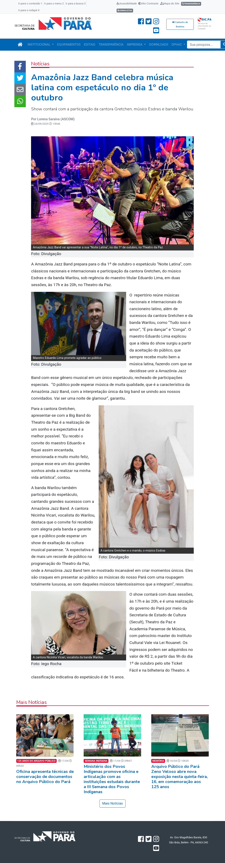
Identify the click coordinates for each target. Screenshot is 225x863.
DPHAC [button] (177, 44)
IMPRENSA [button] (135, 44)
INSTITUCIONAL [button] (39, 44)
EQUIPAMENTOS (68, 44)
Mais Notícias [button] (112, 803)
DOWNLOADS (158, 44)
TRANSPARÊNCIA (110, 44)
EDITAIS (89, 44)
